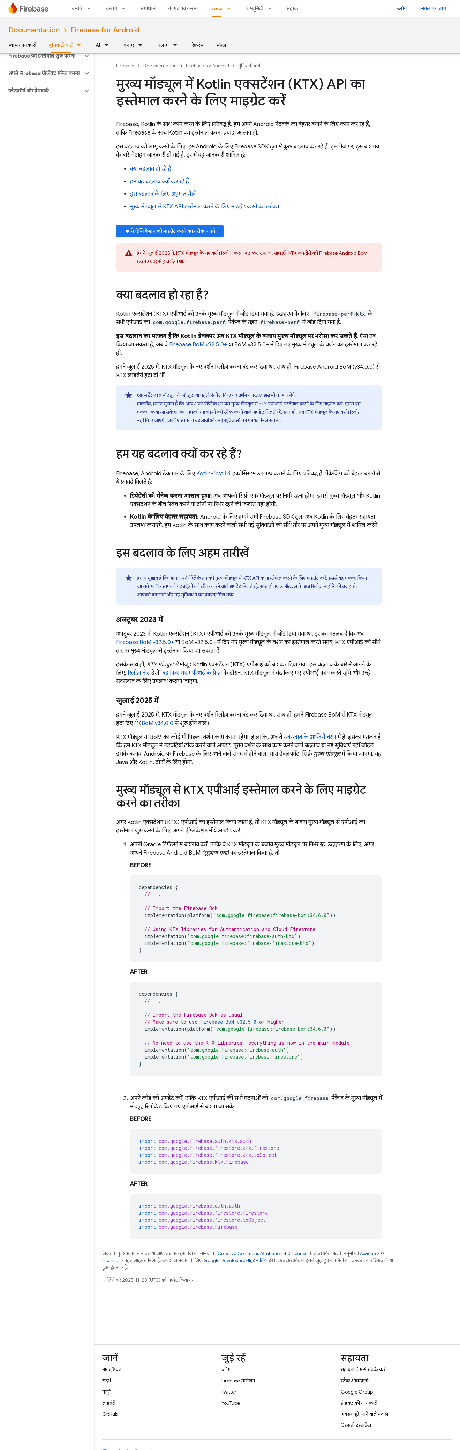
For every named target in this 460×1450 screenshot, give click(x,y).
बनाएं (77, 8)
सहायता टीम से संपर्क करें (363, 1369)
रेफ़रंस (198, 45)
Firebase (125, 66)
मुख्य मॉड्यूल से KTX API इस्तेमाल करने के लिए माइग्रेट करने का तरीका (204, 206)
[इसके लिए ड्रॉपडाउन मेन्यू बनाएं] (90, 8)
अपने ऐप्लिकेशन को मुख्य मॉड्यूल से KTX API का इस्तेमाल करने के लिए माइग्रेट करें (252, 578)
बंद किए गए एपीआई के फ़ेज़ (192, 673)
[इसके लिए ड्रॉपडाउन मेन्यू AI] (108, 45)
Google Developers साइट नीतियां (235, 1261)
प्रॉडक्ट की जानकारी (359, 1403)
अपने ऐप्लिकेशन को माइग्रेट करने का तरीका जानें (170, 231)
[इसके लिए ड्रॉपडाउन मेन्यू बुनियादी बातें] (81, 45)
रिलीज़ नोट (139, 673)
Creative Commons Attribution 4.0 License (263, 1254)
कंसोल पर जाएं (432, 8)
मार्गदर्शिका (111, 1369)
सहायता (293, 8)
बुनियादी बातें (249, 66)
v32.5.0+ (198, 344)
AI (98, 45)
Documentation (34, 30)
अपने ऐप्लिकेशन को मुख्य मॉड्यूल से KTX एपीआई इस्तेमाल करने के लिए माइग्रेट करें (268, 403)
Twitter (228, 1392)
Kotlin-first (209, 473)
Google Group (357, 1392)
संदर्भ (106, 1381)
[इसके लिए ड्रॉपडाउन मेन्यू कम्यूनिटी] (271, 8)
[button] (41, 55)
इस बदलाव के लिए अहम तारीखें (163, 194)
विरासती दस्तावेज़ (356, 1425)
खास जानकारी (22, 45)
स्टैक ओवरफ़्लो (354, 1381)
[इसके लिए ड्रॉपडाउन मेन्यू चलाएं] (125, 8)
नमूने (106, 1392)
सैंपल (221, 45)
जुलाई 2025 (158, 253)
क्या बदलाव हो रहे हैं (150, 169)
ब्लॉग (402, 8)
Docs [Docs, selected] (216, 8)
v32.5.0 (228, 1021)
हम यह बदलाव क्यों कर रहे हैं (159, 181)
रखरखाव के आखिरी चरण (310, 737)
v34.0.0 (157, 723)
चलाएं (111, 8)
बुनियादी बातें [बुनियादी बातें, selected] (61, 45)
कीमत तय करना (183, 8)
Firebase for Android (105, 30)
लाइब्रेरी (108, 1403)
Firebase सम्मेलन (238, 1381)
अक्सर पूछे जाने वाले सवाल (364, 1414)
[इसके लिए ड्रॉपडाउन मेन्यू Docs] (231, 8)
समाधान (148, 8)
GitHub (110, 1414)
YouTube (230, 1403)
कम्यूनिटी (254, 8)
